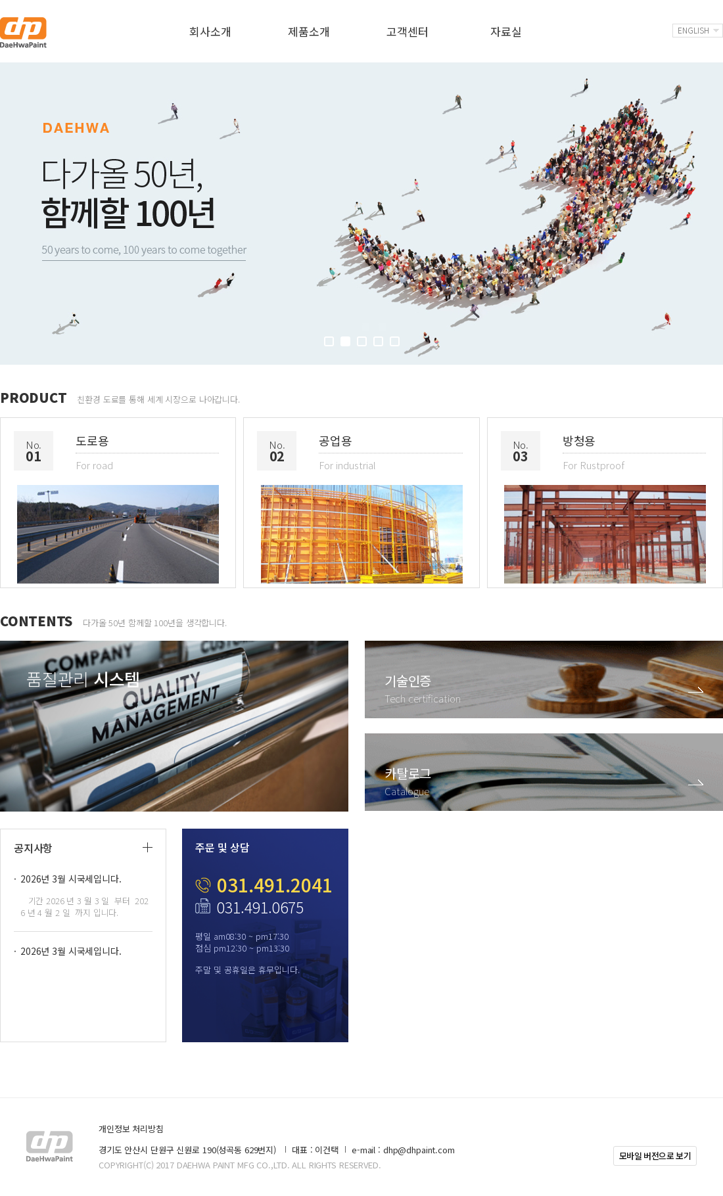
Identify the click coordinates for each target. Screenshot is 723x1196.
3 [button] (362, 341)
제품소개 (308, 31)
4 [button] (378, 341)
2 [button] (345, 341)
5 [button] (395, 341)
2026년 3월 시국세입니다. (71, 879)
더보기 (147, 847)
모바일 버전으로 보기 (655, 1155)
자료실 (505, 31)
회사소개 (210, 31)
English (693, 29)
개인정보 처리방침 (131, 1128)
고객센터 (407, 31)
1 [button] (329, 341)
